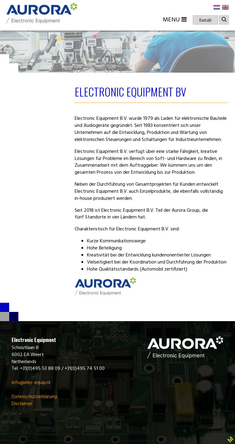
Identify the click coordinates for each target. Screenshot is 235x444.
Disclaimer (22, 404)
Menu (175, 20)
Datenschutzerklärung (34, 397)
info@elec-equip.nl (31, 383)
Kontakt (205, 20)
